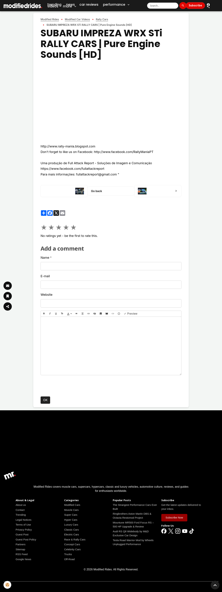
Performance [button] (116, 4)
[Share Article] (7, 306)
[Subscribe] (7, 286)
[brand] (23, 5)
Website (46, 294)
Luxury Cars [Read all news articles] (71, 524)
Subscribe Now (174, 517)
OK (45, 400)
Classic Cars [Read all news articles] (71, 529)
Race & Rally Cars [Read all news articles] (75, 539)
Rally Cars (102, 19)
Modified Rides (50, 19)
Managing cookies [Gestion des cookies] (111, 586)
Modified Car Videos (77, 19)
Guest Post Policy (26, 539)
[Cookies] (7, 585)
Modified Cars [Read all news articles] (72, 504)
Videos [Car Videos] (52, 6)
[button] (208, 6)
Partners (20, 544)
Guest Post (22, 534)
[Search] (183, 5)
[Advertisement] (111, 445)
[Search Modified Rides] (162, 6)
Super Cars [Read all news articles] (70, 514)
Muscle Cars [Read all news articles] (71, 509)
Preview (131, 313)
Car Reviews (88, 4)
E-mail (45, 276)
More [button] (70, 6)
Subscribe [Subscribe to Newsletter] (195, 5)
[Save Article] (7, 296)
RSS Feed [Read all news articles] (22, 554)
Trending (21, 514)
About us (21, 504)
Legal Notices (23, 519)
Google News (23, 559)
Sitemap (20, 549)
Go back (96, 191)
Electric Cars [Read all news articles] (71, 534)
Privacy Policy (24, 529)
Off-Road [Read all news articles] (69, 559)
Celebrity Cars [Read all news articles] (72, 549)
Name (45, 257)
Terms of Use (23, 524)
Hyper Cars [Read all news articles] (70, 519)
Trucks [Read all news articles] (68, 554)
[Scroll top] (215, 585)
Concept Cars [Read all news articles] (72, 544)
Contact (20, 509)
